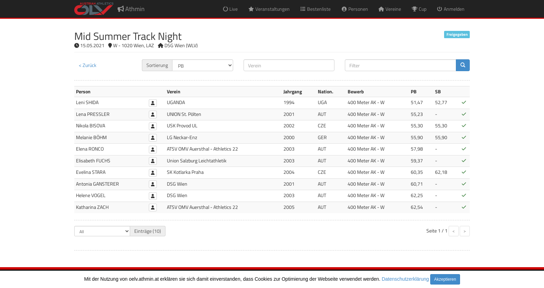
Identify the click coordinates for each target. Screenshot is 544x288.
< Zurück (87, 65)
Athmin (131, 9)
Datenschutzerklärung (405, 279)
